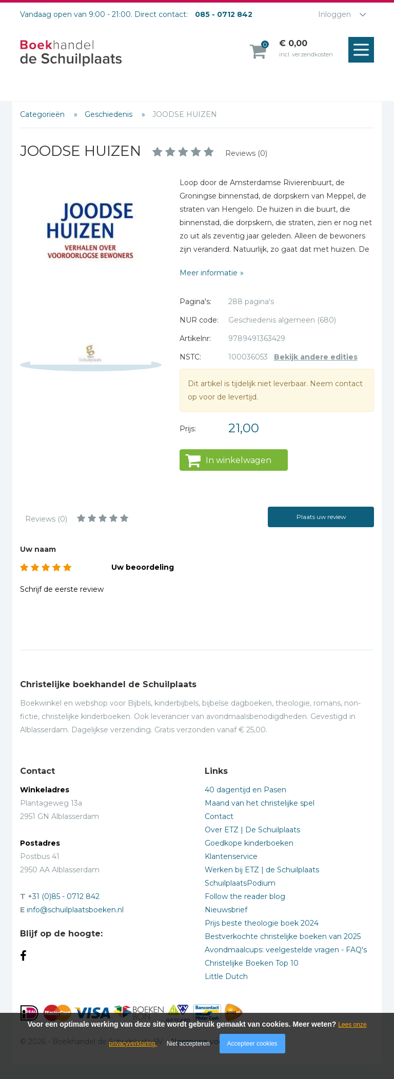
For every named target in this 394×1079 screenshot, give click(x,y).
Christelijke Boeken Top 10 (252, 963)
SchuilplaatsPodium (240, 883)
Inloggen (334, 14)
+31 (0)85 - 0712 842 (64, 896)
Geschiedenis (109, 114)
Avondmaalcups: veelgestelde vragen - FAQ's (286, 949)
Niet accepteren (188, 1043)
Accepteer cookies (252, 1043)
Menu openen (363, 50)
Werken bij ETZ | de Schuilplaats (262, 869)
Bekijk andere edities (316, 357)
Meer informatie (209, 272)
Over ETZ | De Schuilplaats (252, 829)
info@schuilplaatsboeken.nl (75, 909)
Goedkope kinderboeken (249, 843)
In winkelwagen (238, 460)
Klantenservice (231, 856)
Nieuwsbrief (226, 909)
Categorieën (43, 114)
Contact (219, 816)
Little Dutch (226, 976)
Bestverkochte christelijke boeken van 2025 (283, 936)
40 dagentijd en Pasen (245, 789)
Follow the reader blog (245, 896)
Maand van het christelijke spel (259, 803)
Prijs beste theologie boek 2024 (262, 923)
